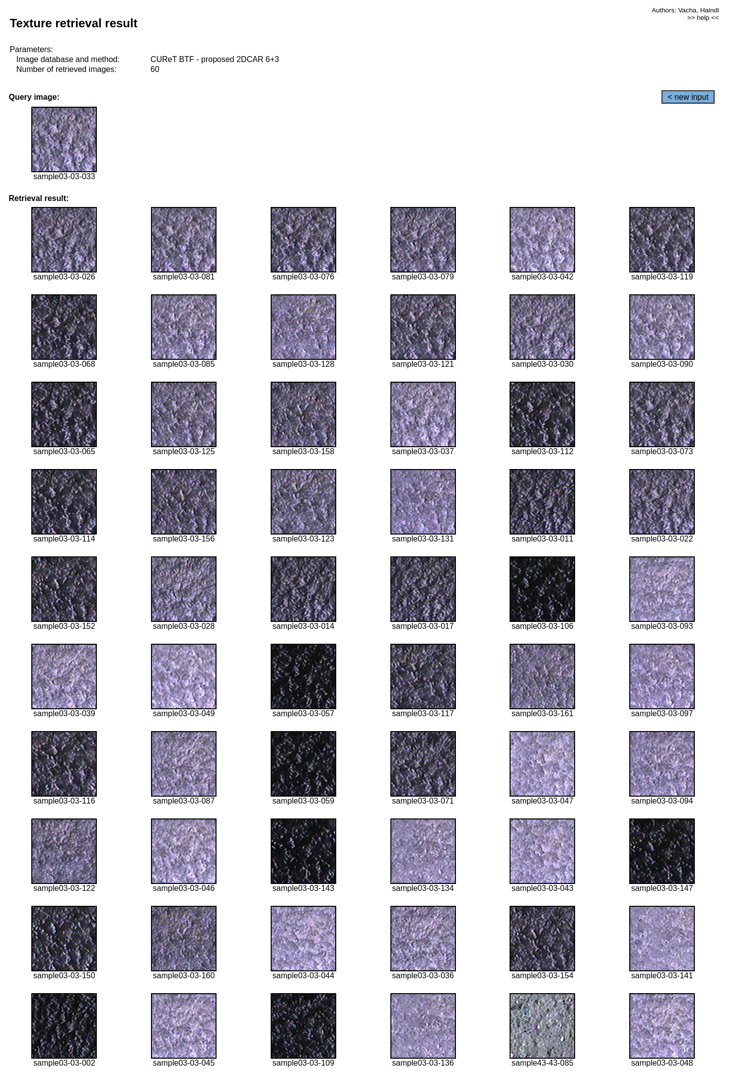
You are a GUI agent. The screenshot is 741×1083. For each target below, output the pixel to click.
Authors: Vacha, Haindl (685, 10)
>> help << (703, 17)
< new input (687, 97)
